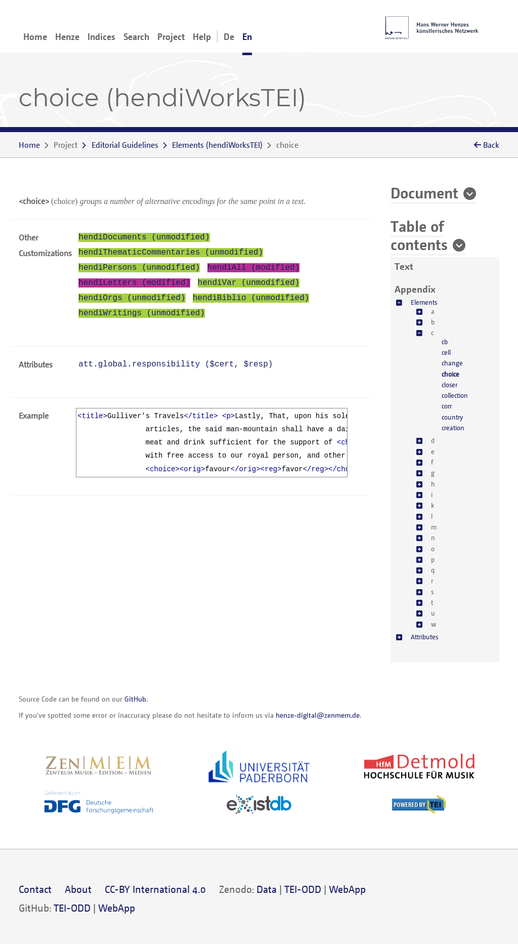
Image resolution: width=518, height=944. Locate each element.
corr (447, 406)
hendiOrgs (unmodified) (131, 298)
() (217, 145)
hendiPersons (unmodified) (139, 267)
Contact (35, 889)
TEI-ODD (302, 889)
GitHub (135, 698)
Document (424, 192)
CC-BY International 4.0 (155, 889)
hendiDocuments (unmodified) (143, 237)
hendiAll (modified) (253, 267)
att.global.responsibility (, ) (175, 364)
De (229, 36)
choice (450, 374)
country (452, 417)
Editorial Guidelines (125, 145)
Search (136, 36)
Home (35, 36)
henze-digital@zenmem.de (318, 715)
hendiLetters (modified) (134, 283)
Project (171, 36)
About (78, 889)
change (452, 363)
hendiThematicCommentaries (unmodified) (170, 252)
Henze (67, 36)
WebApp (347, 889)
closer (449, 385)
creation (453, 428)
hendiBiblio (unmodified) (251, 298)
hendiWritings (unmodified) (141, 313)
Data (266, 889)
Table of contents (419, 235)
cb (445, 342)
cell (446, 352)
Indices (101, 36)
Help (202, 36)
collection (455, 395)
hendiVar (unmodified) (249, 283)
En (247, 36)
